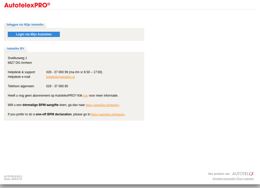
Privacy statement (245, 178)
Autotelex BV (15, 48)
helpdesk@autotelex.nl (60, 77)
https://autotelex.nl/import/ (102, 105)
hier (85, 95)
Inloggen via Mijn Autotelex (25, 24)
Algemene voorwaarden (224, 178)
